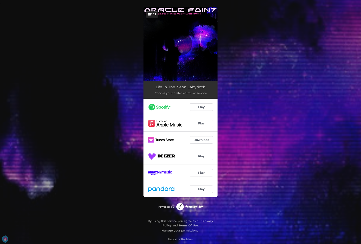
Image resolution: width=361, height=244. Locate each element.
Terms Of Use (188, 225)
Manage (167, 230)
